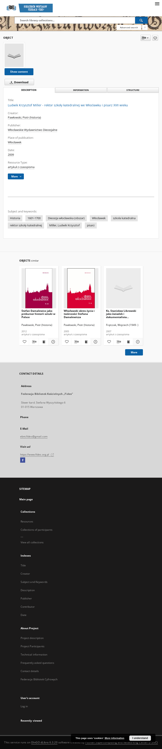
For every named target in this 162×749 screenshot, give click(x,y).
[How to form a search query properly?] (145, 27)
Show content (19, 71)
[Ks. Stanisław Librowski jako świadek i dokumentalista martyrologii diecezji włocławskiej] (123, 288)
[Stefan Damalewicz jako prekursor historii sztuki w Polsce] (39, 288)
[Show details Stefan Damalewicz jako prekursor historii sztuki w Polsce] (52, 342)
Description (28, 590)
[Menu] (157, 3)
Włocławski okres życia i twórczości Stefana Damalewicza (79, 314)
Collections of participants (36, 530)
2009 (11, 155)
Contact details (30, 671)
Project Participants (32, 646)
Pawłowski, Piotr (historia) (24, 117)
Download (18, 82)
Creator (25, 574)
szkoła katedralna (124, 218)
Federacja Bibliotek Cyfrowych (39, 679)
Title (23, 565)
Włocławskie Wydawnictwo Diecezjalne (32, 130)
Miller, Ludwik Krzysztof (64, 225)
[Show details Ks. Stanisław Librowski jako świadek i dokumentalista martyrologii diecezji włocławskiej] (137, 342)
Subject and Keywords (34, 582)
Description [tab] (28, 90)
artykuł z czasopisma (21, 167)
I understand (140, 738)
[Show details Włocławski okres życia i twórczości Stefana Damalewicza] (95, 342)
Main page (26, 499)
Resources (27, 521)
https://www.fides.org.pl (37, 454)
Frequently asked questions (37, 663)
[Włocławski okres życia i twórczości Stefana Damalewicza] (81, 288)
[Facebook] (22, 460)
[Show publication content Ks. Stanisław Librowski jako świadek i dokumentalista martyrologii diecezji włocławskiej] (128, 342)
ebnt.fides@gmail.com (33, 436)
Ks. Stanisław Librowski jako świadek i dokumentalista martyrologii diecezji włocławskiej (121, 314)
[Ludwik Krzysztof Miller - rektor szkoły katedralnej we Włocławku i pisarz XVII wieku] (14, 55)
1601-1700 (34, 218)
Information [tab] (81, 90)
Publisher (26, 598)
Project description (32, 638)
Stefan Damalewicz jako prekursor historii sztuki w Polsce (38, 314)
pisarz (91, 225)
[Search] (141, 20)
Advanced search (129, 27)
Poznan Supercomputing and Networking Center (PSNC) (121, 742)
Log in (24, 706)
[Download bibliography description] (34, 342)
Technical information (34, 654)
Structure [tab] (132, 90)
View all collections (32, 542)
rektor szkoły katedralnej (26, 225)
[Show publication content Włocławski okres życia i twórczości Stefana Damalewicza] (86, 342)
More (134, 352)
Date (23, 615)
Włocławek (14, 142)
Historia (15, 218)
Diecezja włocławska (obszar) (66, 218)
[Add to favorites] (155, 38)
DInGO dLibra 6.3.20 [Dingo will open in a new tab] (44, 742)
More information (114, 738)
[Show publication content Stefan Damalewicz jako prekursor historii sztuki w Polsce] (43, 342)
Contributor (28, 607)
